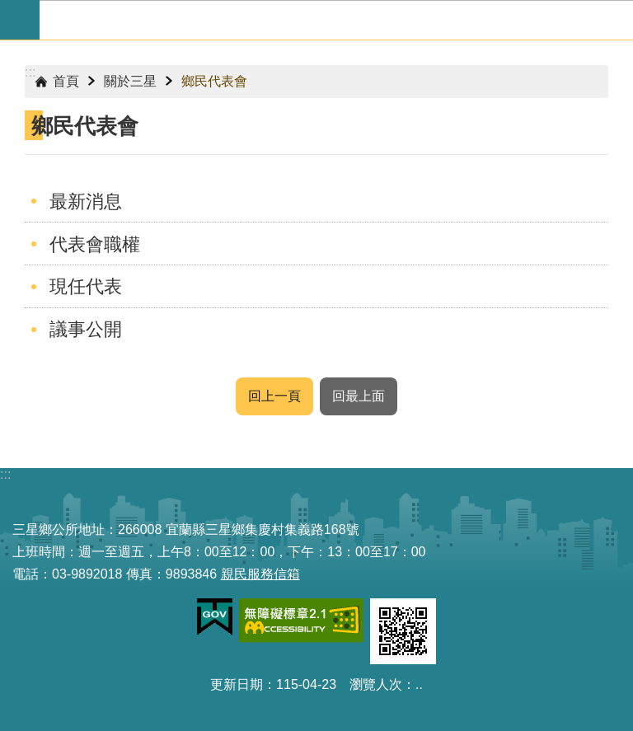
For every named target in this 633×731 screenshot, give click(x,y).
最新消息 (85, 201)
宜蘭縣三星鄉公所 (336, 20)
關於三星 (130, 81)
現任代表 (85, 286)
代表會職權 (94, 244)
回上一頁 (274, 396)
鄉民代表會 (214, 81)
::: (30, 72)
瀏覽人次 (375, 684)
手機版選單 (20, 20)
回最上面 (358, 396)
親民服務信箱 (260, 574)
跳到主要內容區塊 (8, 8)
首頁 (66, 81)
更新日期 (236, 684)
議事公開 (85, 329)
